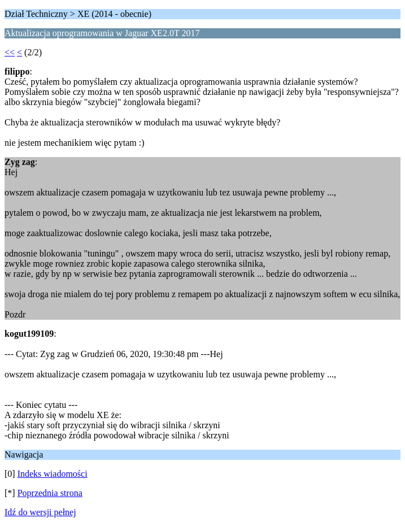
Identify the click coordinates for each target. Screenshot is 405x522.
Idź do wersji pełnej (40, 512)
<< (10, 52)
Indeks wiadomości (53, 473)
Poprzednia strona (50, 493)
